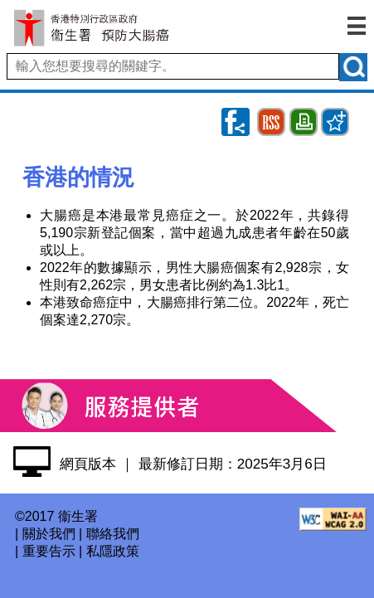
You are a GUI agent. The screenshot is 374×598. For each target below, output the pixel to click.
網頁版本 (88, 463)
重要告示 (48, 551)
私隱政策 (112, 551)
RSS (271, 115)
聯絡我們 (112, 534)
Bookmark (335, 115)
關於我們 (48, 534)
